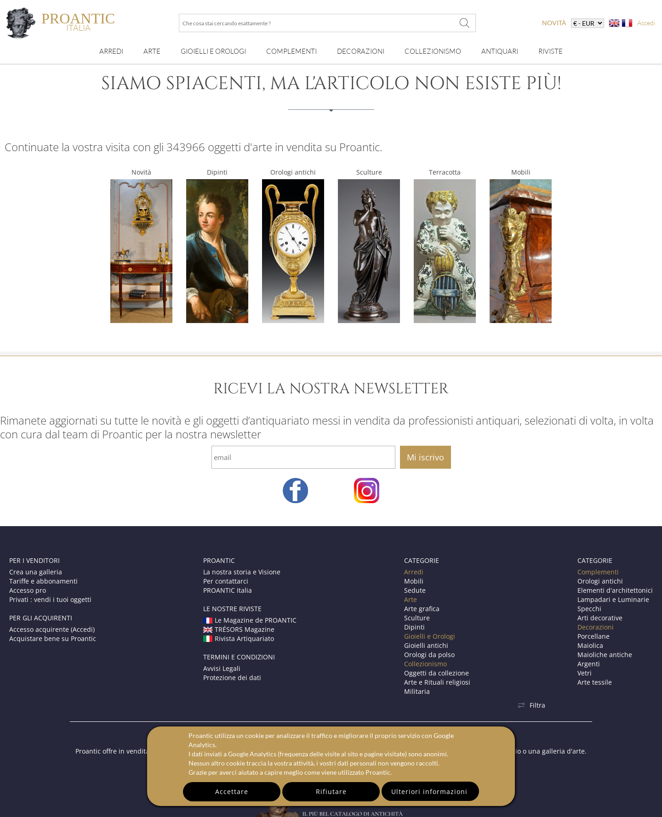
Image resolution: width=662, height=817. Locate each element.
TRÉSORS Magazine (238, 629)
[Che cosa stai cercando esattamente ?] (464, 23)
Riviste (550, 51)
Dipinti (217, 172)
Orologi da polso (429, 654)
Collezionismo (433, 51)
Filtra (531, 705)
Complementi (291, 51)
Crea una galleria (35, 571)
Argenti (588, 663)
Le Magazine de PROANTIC (250, 620)
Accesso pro (27, 590)
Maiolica (590, 645)
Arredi (111, 51)
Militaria (417, 691)
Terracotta (445, 172)
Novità (141, 172)
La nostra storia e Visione (241, 571)
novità (554, 23)
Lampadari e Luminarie (613, 599)
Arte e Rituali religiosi (437, 682)
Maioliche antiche (604, 654)
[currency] (587, 23)
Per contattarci (225, 581)
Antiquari (499, 51)
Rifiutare (331, 791)
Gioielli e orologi (213, 51)
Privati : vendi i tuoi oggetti (50, 599)
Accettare (231, 791)
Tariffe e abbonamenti (43, 581)
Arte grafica (421, 608)
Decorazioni (360, 51)
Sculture (369, 172)
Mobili (521, 172)
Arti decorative (599, 617)
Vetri (584, 673)
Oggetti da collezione (436, 673)
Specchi (589, 608)
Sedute (415, 590)
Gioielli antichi (426, 645)
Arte (151, 51)
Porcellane (593, 636)
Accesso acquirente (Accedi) (52, 629)
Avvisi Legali (221, 668)
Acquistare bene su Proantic (52, 638)
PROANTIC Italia (227, 590)
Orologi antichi (293, 172)
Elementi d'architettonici (615, 590)
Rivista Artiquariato (238, 638)
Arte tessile (594, 682)
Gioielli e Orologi (429, 636)
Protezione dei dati (232, 677)
